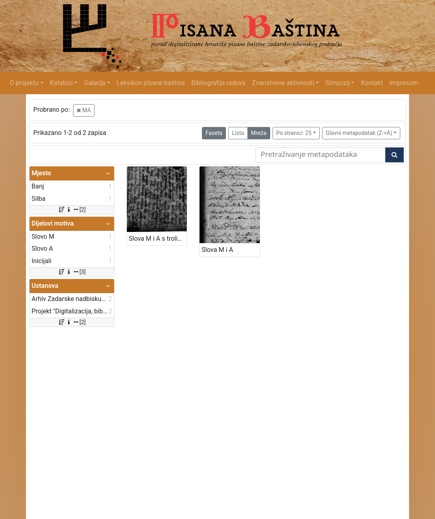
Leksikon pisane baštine (151, 83)
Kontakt (372, 83)
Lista (238, 133)
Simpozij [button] (337, 83)
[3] (71, 272)
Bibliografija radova (218, 83)
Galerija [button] (94, 83)
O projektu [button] (24, 83)
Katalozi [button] (61, 83)
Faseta (214, 133)
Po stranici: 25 (294, 133)
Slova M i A (217, 250)
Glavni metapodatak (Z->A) (359, 133)
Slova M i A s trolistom (158, 238)
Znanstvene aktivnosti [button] (283, 83)
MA (84, 110)
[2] (71, 209)
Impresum (404, 83)
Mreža (259, 133)
